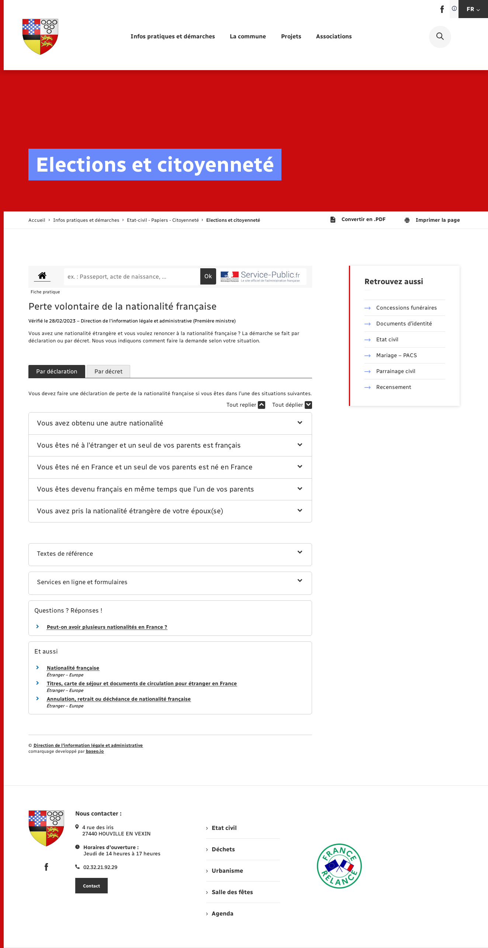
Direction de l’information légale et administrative (88, 745)
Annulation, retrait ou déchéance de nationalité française (119, 699)
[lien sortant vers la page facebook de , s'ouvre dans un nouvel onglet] (442, 11)
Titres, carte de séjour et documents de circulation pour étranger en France (142, 683)
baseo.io (95, 751)
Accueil (36, 220)
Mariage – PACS (390, 355)
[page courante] (233, 220)
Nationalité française (73, 668)
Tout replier (245, 405)
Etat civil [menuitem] (221, 827)
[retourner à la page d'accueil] (40, 36)
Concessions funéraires (400, 307)
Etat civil (381, 339)
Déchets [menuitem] (220, 849)
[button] (170, 423)
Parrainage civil (389, 371)
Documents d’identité (398, 323)
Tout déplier (292, 405)
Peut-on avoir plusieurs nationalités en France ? (107, 627)
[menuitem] (173, 36)
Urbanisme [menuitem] (224, 870)
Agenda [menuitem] (219, 913)
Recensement (387, 387)
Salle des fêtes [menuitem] (229, 892)
